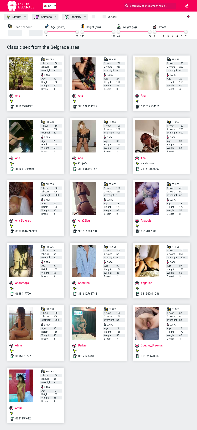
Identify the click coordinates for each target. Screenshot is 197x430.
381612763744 (87, 293)
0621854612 (23, 418)
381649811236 (150, 293)
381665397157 (87, 169)
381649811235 (87, 106)
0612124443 (86, 356)
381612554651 (150, 106)
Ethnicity (73, 17)
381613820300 (150, 169)
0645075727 (23, 356)
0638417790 (23, 293)
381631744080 (24, 169)
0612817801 (148, 231)
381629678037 (150, 356)
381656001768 (87, 231)
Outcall (112, 17)
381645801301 (24, 106)
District (14, 17)
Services (43, 17)
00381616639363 (26, 231)
